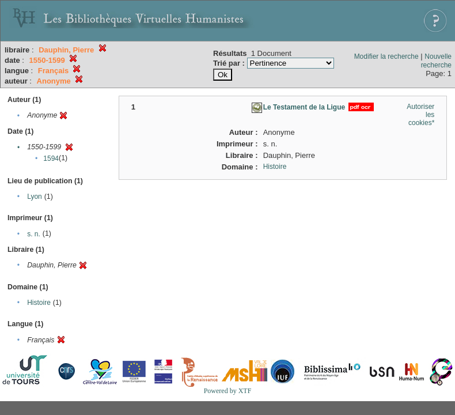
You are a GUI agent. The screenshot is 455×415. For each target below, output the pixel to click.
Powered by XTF (228, 391)
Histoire (39, 303)
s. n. (33, 234)
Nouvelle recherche (436, 60)
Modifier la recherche (386, 56)
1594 (51, 158)
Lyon (34, 197)
